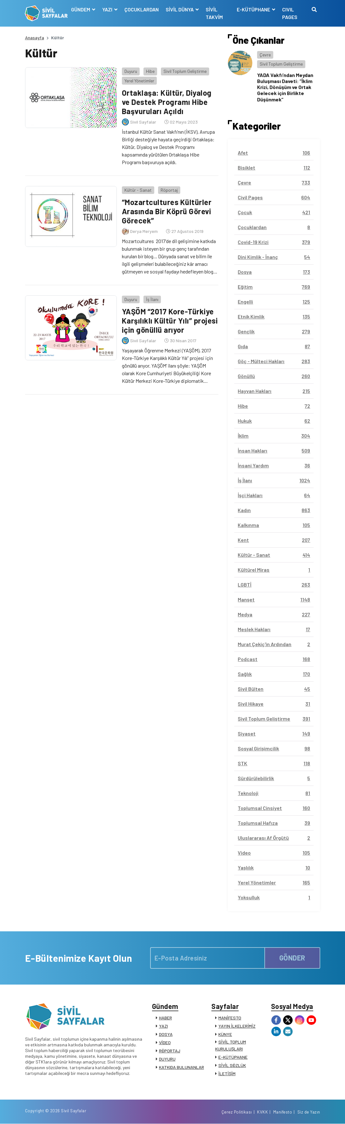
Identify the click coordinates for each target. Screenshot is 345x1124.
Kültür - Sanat (137, 189)
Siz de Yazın (308, 1112)
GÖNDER (292, 958)
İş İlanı (152, 299)
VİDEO (165, 1042)
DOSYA (166, 1034)
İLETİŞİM (227, 1073)
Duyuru (130, 71)
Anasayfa (34, 37)
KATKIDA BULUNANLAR (181, 1067)
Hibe (150, 71)
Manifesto (282, 1112)
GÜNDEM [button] (81, 9)
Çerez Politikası (237, 1112)
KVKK (262, 1112)
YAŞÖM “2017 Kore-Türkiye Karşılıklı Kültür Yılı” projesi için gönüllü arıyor (170, 320)
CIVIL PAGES (289, 13)
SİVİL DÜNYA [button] (180, 9)
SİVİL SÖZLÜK (232, 1065)
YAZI (163, 1026)
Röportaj (168, 189)
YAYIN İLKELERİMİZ (236, 1026)
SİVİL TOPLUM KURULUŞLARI (230, 1045)
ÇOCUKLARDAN (141, 9)
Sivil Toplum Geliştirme (184, 71)
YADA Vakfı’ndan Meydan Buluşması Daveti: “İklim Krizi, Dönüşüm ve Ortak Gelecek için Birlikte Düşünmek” (285, 87)
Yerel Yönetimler (139, 80)
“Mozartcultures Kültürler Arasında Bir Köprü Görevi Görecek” (167, 211)
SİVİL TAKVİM (214, 13)
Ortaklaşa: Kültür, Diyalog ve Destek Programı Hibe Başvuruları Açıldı (166, 102)
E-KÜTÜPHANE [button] (254, 9)
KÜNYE (225, 1034)
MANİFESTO (229, 1017)
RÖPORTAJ (169, 1050)
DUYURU (167, 1059)
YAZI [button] (107, 9)
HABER (165, 1017)
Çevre (265, 54)
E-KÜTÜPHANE (233, 1057)
